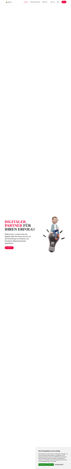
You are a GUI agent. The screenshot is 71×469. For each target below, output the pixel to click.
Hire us (64, 2)
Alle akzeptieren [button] (43, 464)
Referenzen (44, 2)
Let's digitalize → (9, 247)
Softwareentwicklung (35, 2)
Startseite (26, 2)
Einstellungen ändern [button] (59, 464)
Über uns (53, 2)
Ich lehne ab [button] (50, 464)
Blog (58, 2)
